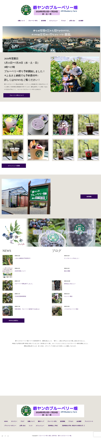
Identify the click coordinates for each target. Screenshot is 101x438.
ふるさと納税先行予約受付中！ (23, 258)
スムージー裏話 (68, 296)
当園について (21, 20)
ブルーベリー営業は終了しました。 (24, 283)
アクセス (63, 20)
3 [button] (53, 50)
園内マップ (41, 421)
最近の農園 (67, 271)
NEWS (6, 421)
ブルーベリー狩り (33, 20)
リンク (30, 425)
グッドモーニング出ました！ (71, 258)
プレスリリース (89, 421)
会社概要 (81, 20)
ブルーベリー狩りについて (17, 95)
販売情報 (43, 20)
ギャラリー (14, 421)
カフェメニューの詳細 (14, 165)
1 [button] (49, 50)
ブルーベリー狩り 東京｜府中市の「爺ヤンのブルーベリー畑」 (55, 435)
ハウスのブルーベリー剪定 (71, 309)
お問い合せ (72, 20)
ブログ (22, 421)
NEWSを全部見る (13, 320)
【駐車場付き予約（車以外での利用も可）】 (73, 425)
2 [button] (51, 50)
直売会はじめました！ (70, 283)
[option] (51, 38)
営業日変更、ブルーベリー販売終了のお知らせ (27, 309)
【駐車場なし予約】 (53, 425)
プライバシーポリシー (10, 425)
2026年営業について (20, 271)
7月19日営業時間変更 (20, 296)
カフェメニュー (53, 20)
